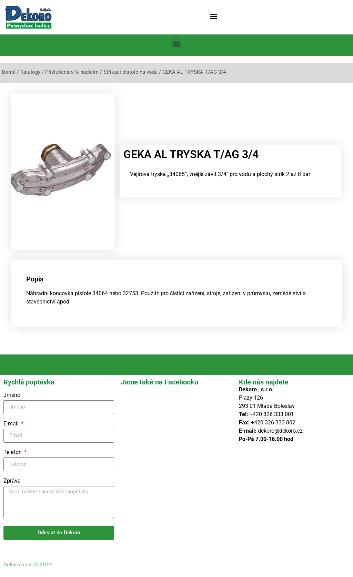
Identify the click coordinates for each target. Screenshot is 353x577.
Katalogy (30, 72)
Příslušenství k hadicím (72, 72)
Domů (9, 72)
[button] (214, 16)
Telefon (13, 452)
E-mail (11, 424)
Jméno (11, 395)
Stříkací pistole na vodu (130, 72)
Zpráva (12, 481)
